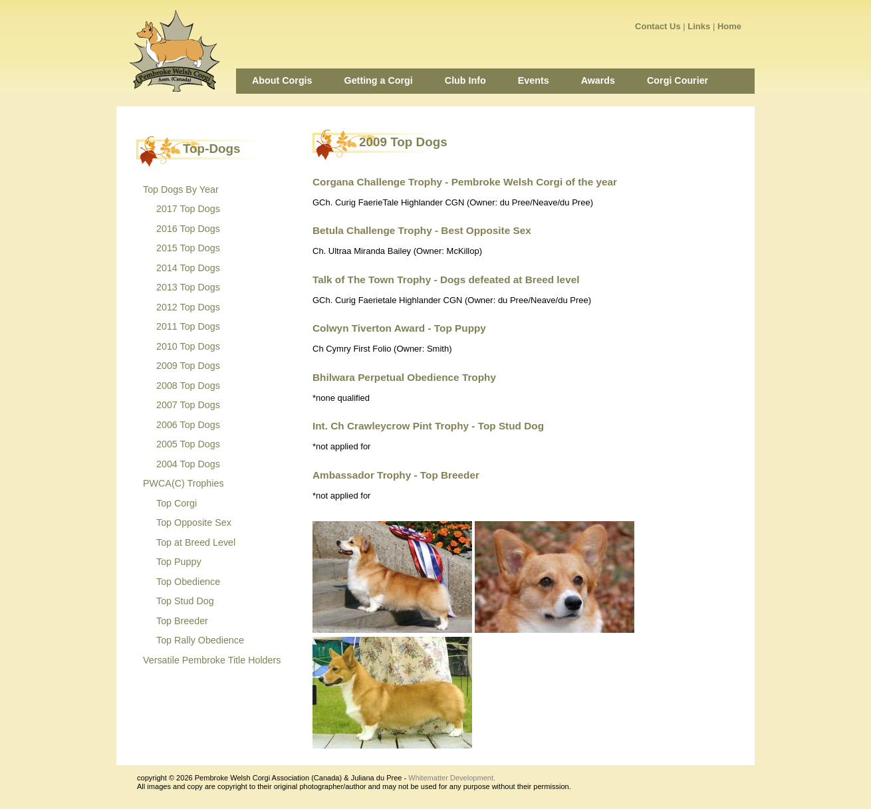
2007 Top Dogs (188, 405)
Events (533, 80)
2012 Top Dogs (188, 307)
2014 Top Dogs (188, 268)
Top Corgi (176, 503)
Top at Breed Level (195, 542)
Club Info (465, 80)
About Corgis (282, 80)
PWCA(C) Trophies (183, 483)
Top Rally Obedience (200, 640)
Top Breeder (182, 621)
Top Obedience (188, 581)
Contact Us (658, 26)
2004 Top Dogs (188, 464)
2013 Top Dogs (188, 287)
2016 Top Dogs (188, 228)
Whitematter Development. (451, 778)
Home (729, 26)
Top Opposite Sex (193, 522)
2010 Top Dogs (188, 346)
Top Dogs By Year (181, 189)
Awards (598, 80)
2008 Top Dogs (188, 385)
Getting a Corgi (378, 80)
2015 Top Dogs (188, 248)
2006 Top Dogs (188, 424)
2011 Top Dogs (188, 326)
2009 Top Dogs (188, 365)
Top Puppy (178, 561)
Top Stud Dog (185, 601)
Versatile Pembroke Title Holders (212, 660)
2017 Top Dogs (188, 208)
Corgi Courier (677, 80)
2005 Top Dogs (188, 444)
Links (698, 26)
